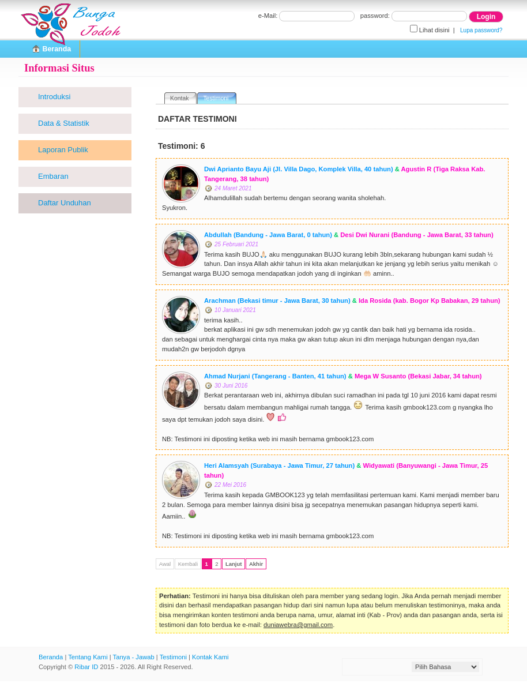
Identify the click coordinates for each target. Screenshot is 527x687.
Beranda (51, 657)
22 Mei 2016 (230, 485)
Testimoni (173, 657)
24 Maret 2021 (233, 188)
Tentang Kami (87, 657)
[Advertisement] (76, 400)
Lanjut (233, 564)
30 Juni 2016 (230, 385)
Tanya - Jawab (134, 657)
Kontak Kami (210, 657)
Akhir (256, 564)
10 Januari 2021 (235, 310)
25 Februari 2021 (236, 244)
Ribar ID (86, 666)
